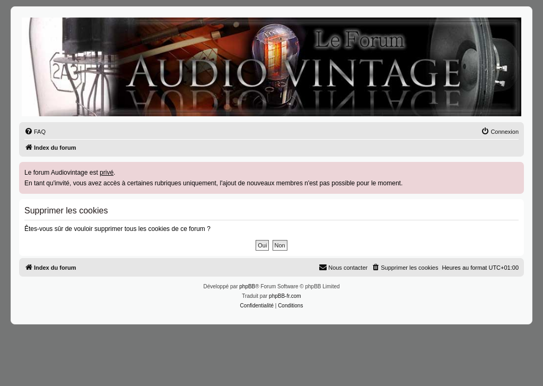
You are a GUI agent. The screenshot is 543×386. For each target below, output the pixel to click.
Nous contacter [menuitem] (343, 267)
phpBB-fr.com (285, 296)
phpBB (247, 286)
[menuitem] (35, 131)
